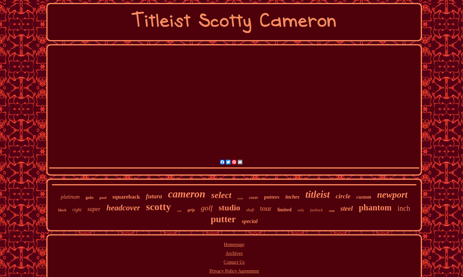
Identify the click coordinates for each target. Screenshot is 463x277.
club (332, 210)
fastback (316, 210)
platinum (70, 197)
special (250, 221)
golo (90, 197)
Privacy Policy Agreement (234, 270)
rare (179, 210)
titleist (317, 194)
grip (191, 209)
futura (154, 196)
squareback (126, 197)
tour (266, 208)
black (62, 210)
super (93, 209)
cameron (186, 194)
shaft (250, 210)
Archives (234, 253)
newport (392, 194)
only (300, 210)
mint (240, 198)
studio (229, 207)
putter (223, 219)
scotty (158, 206)
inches (292, 197)
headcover (123, 207)
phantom (375, 207)
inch (403, 208)
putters (271, 197)
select (221, 195)
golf (207, 208)
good (102, 198)
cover (253, 197)
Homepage (234, 244)
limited (284, 209)
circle (343, 196)
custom (363, 197)
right (76, 209)
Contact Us (234, 262)
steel (346, 208)
